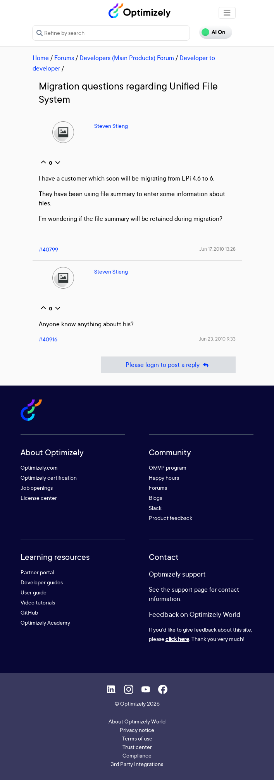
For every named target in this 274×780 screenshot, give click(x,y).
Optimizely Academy (45, 622)
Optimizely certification (49, 477)
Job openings (37, 487)
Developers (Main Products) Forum (126, 57)
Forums (64, 57)
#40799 (48, 249)
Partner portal (37, 572)
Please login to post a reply (168, 364)
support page (190, 589)
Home (41, 57)
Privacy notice (137, 730)
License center (39, 497)
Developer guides (42, 582)
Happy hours (164, 477)
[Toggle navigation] (227, 13)
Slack (155, 507)
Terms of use (137, 738)
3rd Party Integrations (137, 764)
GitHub (29, 612)
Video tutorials (38, 602)
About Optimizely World (137, 721)
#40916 (48, 339)
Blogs (155, 497)
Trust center (137, 747)
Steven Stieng (111, 125)
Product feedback (170, 518)
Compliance (137, 755)
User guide (34, 592)
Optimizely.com (39, 467)
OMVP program (167, 467)
